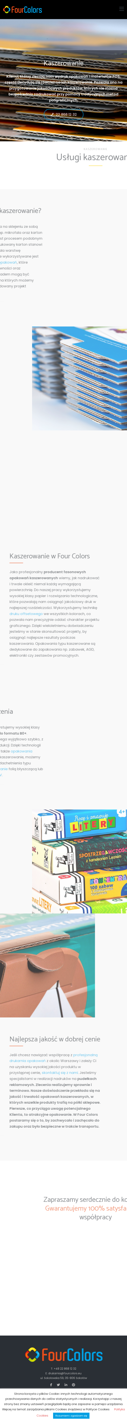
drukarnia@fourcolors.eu (64, 1373)
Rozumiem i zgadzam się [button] (71, 1416)
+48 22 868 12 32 (65, 1369)
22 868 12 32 (63, 113)
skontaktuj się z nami (54, 1072)
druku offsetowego (20, 613)
